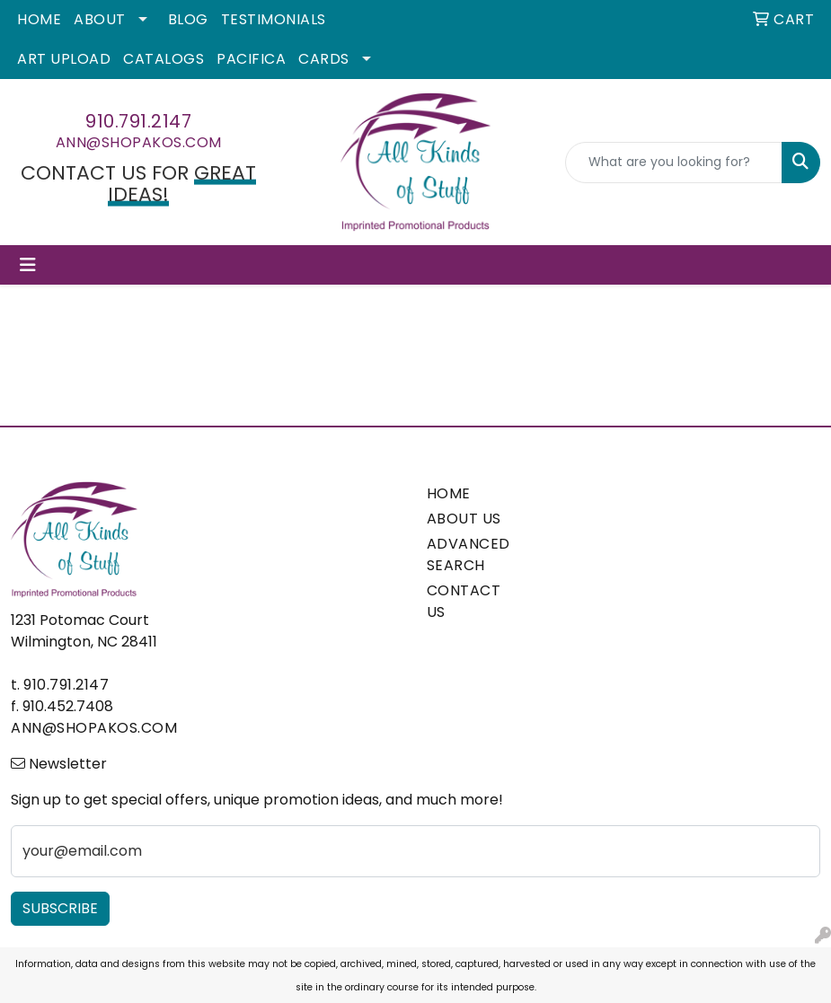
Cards (323, 58)
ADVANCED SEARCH (468, 554)
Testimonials (273, 19)
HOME (449, 493)
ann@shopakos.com (139, 142)
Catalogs (163, 58)
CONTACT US (464, 601)
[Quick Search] (673, 162)
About (100, 19)
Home (39, 19)
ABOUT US (464, 518)
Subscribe (60, 908)
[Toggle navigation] (28, 264)
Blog (188, 19)
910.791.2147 (138, 121)
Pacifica (251, 58)
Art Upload (64, 58)
